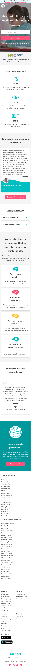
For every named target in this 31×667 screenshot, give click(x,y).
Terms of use (14, 661)
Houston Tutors (6, 578)
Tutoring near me (6, 605)
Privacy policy (22, 661)
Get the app (5, 608)
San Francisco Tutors (7, 562)
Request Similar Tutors (15, 197)
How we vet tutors (21, 596)
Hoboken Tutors (6, 549)
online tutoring (9, 2)
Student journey (6, 599)
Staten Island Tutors (7, 530)
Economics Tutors (6, 495)
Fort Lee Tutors (5, 551)
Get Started (15, 38)
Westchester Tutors (7, 558)
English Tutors (5, 482)
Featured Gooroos (21, 594)
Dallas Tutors (5, 576)
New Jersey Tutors (6, 544)
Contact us (19, 619)
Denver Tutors (5, 569)
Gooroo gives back (7, 626)
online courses (22, 2)
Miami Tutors (5, 571)
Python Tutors (5, 516)
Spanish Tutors (5, 493)
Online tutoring (6, 601)
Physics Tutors (5, 486)
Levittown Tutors (6, 535)
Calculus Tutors (5, 500)
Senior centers (5, 610)
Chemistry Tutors (6, 484)
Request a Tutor (15, 464)
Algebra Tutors (5, 497)
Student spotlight (6, 619)
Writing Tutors (5, 507)
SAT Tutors (4, 491)
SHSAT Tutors (5, 513)
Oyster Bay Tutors (6, 542)
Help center (19, 616)
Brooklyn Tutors (6, 526)
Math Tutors (5, 479)
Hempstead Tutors (6, 539)
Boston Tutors (5, 560)
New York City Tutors (7, 523)
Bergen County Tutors (8, 555)
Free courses (5, 594)
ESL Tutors (4, 509)
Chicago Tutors (5, 567)
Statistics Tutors (6, 502)
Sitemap (7, 661)
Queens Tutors (5, 528)
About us (4, 616)
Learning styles (5, 603)
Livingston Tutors (6, 553)
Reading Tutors (5, 504)
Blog (2, 628)
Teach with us (20, 599)
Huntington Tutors (6, 537)
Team (2, 621)
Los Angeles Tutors (7, 565)
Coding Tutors (5, 488)
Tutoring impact (6, 630)
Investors (4, 623)
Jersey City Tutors (6, 546)
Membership (5, 596)
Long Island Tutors (6, 533)
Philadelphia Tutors (7, 574)
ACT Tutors (4, 511)
